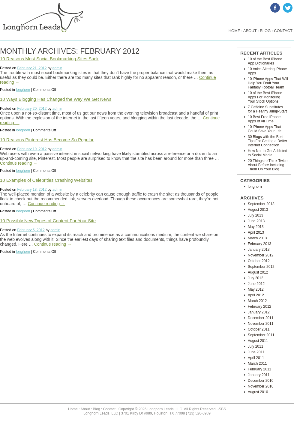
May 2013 (256, 227)
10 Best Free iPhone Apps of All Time (264, 119)
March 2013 (257, 238)
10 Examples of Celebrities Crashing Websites (46, 180)
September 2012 (261, 267)
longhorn (23, 90)
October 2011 (259, 329)
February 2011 (259, 369)
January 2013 (259, 249)
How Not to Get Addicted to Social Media (267, 153)
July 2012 (255, 278)
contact (283, 30)
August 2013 (258, 210)
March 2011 (257, 363)
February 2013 (259, 244)
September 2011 (261, 335)
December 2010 (260, 381)
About (85, 409)
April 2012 (256, 295)
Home (73, 409)
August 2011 (258, 341)
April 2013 (256, 232)
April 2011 (256, 358)
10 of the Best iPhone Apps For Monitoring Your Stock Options (265, 97)
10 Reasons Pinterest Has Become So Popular (47, 139)
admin (57, 68)
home (234, 30)
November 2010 (260, 386)
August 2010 (258, 392)
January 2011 (259, 375)
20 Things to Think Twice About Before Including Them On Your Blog (267, 165)
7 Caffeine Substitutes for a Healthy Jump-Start (267, 109)
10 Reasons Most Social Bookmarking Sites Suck (49, 58)
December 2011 (260, 318)
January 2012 (259, 312)
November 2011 (260, 324)
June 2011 (256, 352)
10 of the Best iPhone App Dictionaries (265, 61)
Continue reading (19, 163)
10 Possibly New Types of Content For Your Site (48, 220)
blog (265, 30)
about (250, 30)
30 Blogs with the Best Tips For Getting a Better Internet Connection (267, 141)
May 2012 (256, 289)
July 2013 (255, 215)
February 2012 (259, 306)
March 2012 (257, 301)
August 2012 (258, 272)
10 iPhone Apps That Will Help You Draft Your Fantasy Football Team (268, 83)
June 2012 (256, 284)
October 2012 (259, 261)
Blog (96, 409)
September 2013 (261, 204)
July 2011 (255, 346)
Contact (109, 409)
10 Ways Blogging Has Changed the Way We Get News (55, 99)
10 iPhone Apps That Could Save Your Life (264, 129)
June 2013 (256, 221)
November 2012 (260, 255)
